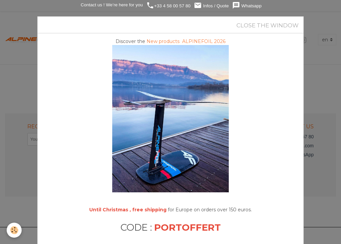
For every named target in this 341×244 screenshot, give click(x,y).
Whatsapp (247, 5)
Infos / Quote (211, 5)
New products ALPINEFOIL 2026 (186, 41)
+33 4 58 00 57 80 (168, 5)
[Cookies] (14, 230)
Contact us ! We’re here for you (111, 4)
